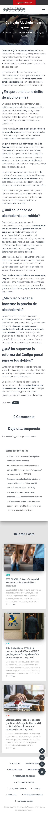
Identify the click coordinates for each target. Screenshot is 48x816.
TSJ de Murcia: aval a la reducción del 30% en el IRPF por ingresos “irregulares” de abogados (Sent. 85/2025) (24, 470)
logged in (16, 437)
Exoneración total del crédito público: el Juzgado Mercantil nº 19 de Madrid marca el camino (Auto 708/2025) (23, 483)
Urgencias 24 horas (24, 3)
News (15, 402)
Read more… (11, 604)
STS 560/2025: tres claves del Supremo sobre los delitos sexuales (22, 582)
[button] (42, 771)
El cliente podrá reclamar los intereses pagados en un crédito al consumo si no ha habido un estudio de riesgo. (24, 506)
